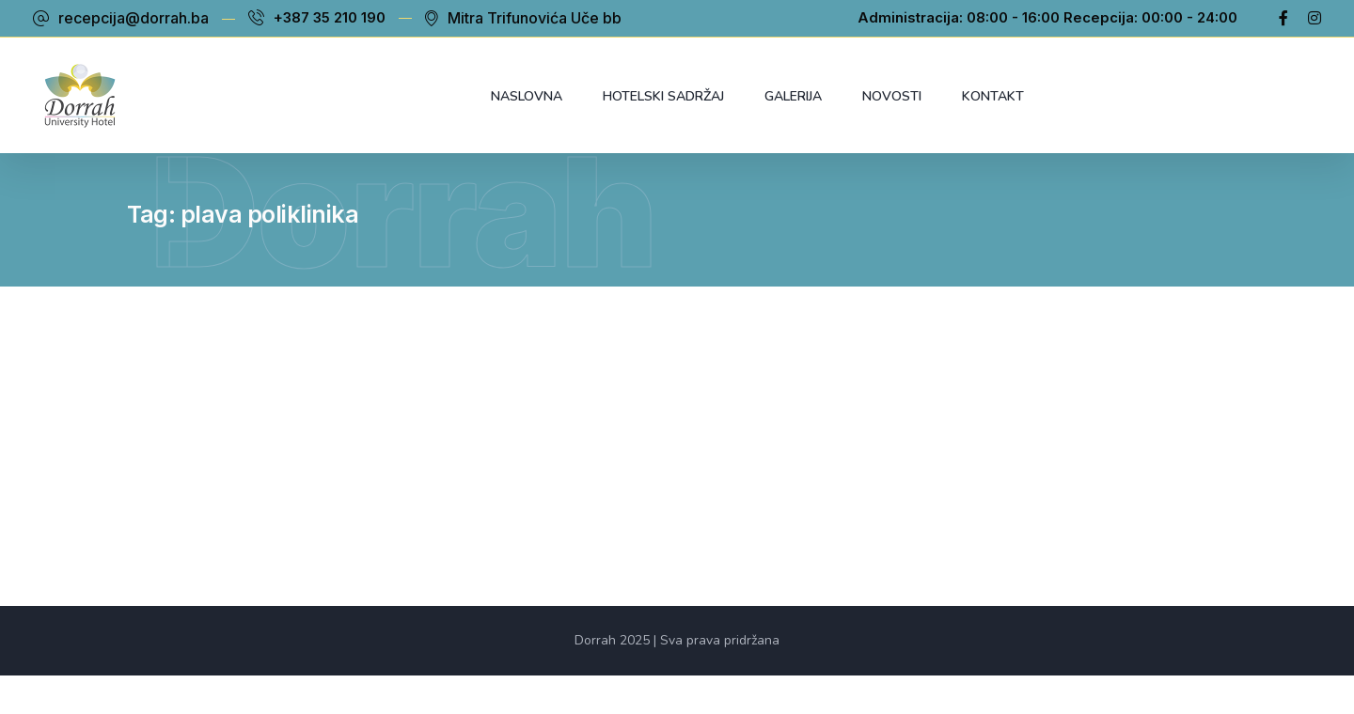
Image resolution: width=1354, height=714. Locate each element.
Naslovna (526, 96)
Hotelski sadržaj (663, 96)
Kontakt (993, 96)
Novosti (891, 96)
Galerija (793, 96)
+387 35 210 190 (330, 17)
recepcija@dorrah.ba (133, 17)
